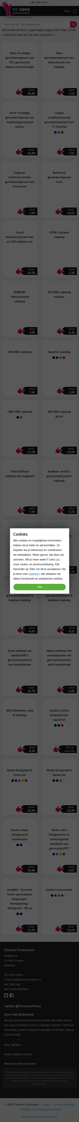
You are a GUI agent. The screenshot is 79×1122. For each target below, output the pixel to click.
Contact (46, 1104)
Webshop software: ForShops (39, 1116)
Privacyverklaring (64, 1104)
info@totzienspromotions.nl (26, 979)
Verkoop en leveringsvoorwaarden (40, 1109)
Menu (70, 11)
